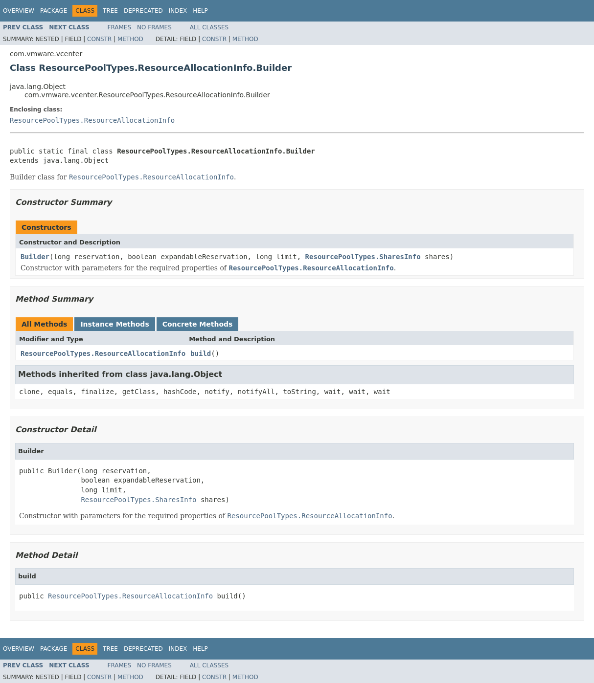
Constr (99, 39)
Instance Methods (114, 324)
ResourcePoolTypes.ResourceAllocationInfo (92, 120)
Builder (35, 257)
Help (200, 10)
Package (53, 10)
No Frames (154, 27)
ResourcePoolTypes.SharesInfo (363, 257)
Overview (18, 10)
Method (130, 39)
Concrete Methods (197, 324)
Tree (110, 10)
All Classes (209, 27)
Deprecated (143, 10)
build (200, 353)
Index (178, 10)
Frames (120, 27)
